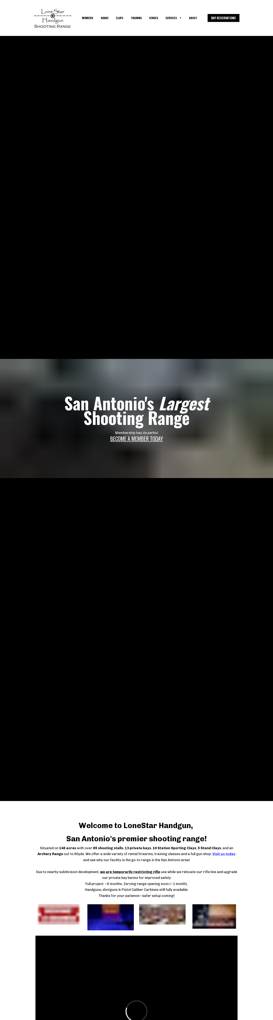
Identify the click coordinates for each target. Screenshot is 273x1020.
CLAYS (119, 18)
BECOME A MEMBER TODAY (136, 438)
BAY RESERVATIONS (223, 18)
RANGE (105, 18)
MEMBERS (87, 18)
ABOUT (193, 18)
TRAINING (136, 18)
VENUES (153, 18)
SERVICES (173, 18)
